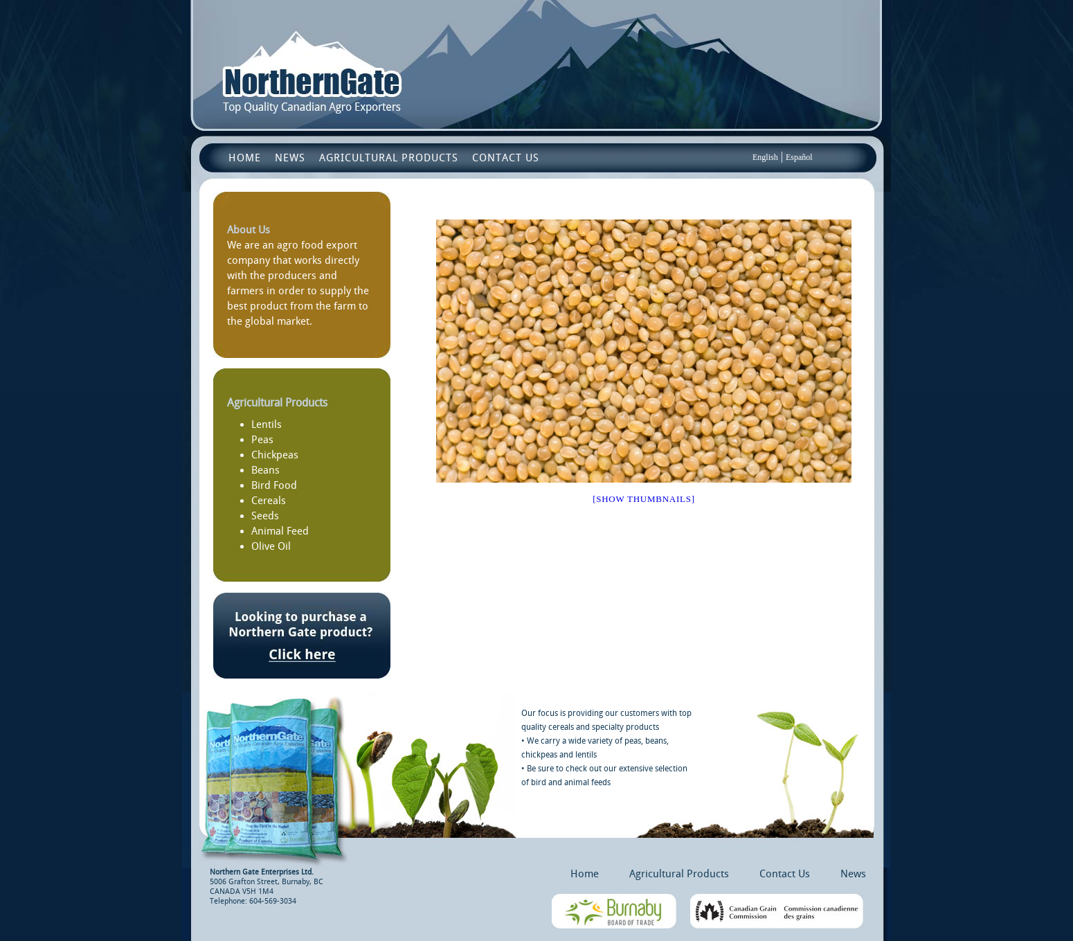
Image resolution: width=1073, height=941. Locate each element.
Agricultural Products (388, 158)
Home (244, 158)
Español (799, 157)
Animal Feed (280, 531)
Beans (265, 470)
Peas (262, 439)
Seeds (265, 516)
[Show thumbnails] (644, 499)
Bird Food (274, 485)
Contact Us (505, 158)
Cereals (268, 500)
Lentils (266, 424)
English (765, 157)
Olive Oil (271, 546)
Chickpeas (274, 455)
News (290, 158)
